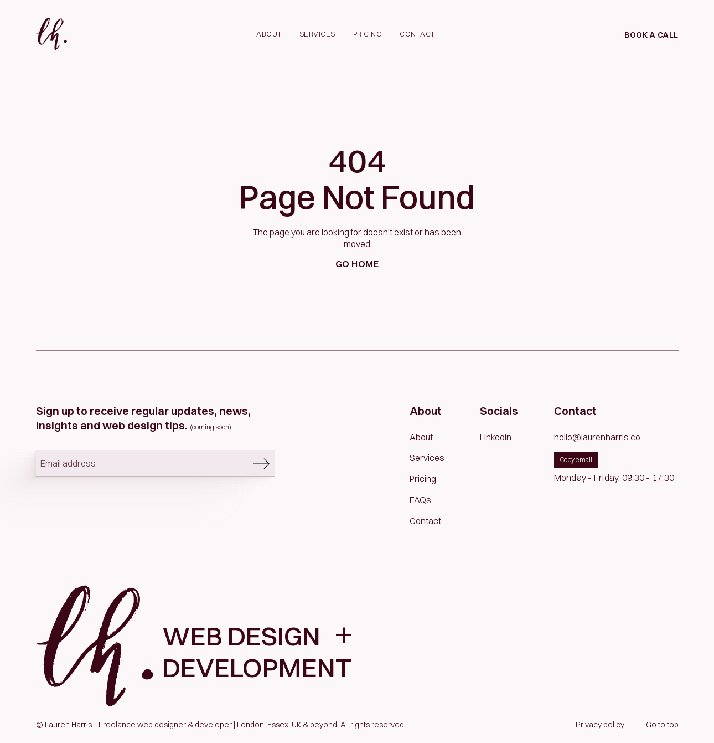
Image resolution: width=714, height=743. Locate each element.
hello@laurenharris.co (597, 437)
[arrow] (261, 463)
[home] (51, 34)
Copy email (576, 459)
